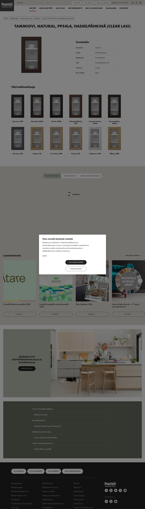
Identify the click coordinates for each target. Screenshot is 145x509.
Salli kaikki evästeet (70, 265)
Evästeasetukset (92, 265)
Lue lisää (44, 258)
